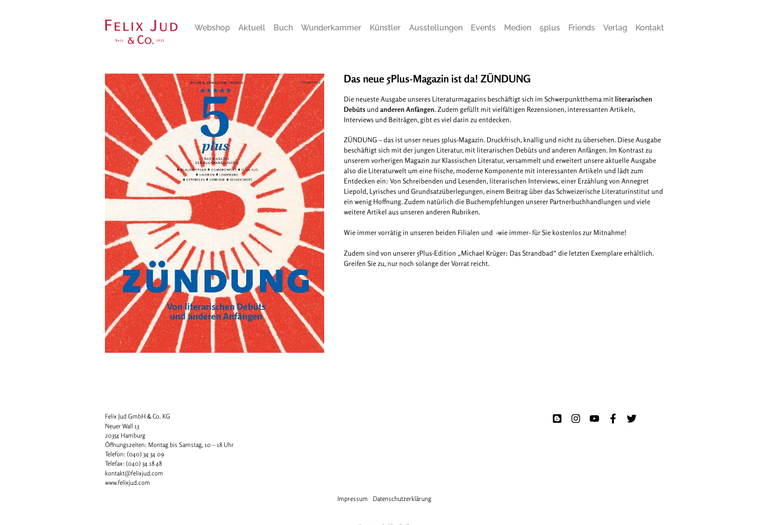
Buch (283, 27)
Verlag (615, 27)
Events (483, 27)
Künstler (385, 27)
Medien (517, 27)
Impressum (352, 498)
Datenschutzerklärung (402, 498)
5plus (549, 27)
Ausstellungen (435, 27)
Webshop (212, 27)
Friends (581, 27)
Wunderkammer (331, 27)
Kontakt (650, 27)
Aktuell (251, 27)
